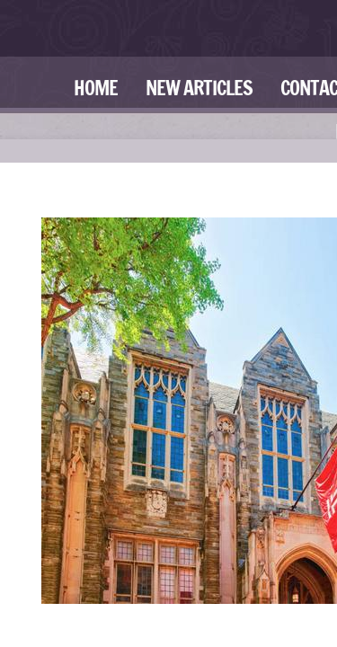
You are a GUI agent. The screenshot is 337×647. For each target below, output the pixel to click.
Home (96, 88)
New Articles (199, 88)
